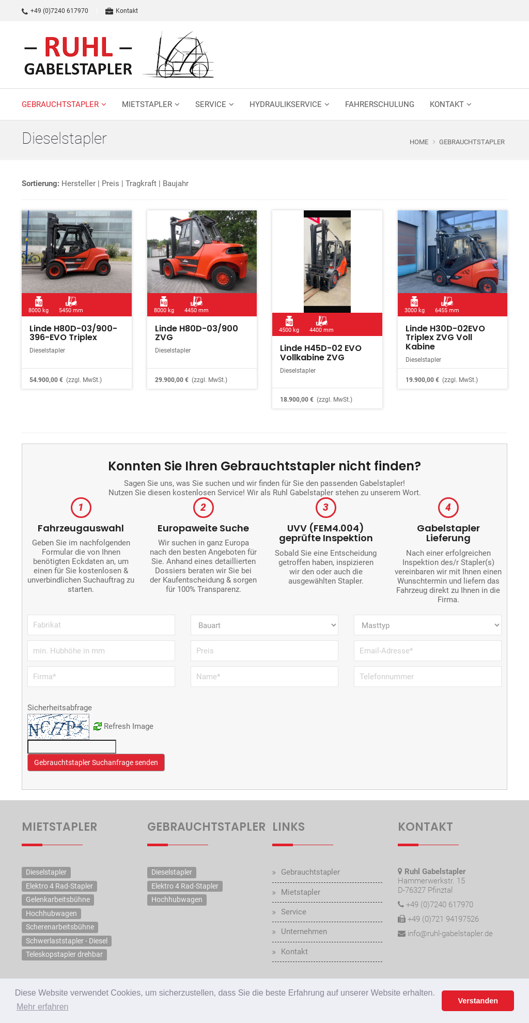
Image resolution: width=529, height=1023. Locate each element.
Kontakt (121, 10)
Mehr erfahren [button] (43, 1006)
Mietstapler (147, 104)
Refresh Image (128, 726)
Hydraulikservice (286, 104)
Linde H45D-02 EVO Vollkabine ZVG (320, 352)
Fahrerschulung (379, 104)
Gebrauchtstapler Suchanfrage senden (96, 762)
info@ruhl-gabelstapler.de (450, 933)
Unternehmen (304, 932)
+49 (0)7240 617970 (55, 10)
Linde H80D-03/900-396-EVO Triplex (73, 333)
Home (419, 142)
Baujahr (176, 183)
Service (210, 104)
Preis (110, 183)
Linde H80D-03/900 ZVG (196, 333)
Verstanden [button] (478, 1001)
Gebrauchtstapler (60, 104)
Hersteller (78, 183)
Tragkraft (141, 183)
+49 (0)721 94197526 (443, 919)
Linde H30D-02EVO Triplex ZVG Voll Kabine (445, 338)
